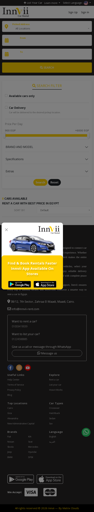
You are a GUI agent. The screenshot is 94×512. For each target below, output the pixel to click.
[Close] (6, 230)
